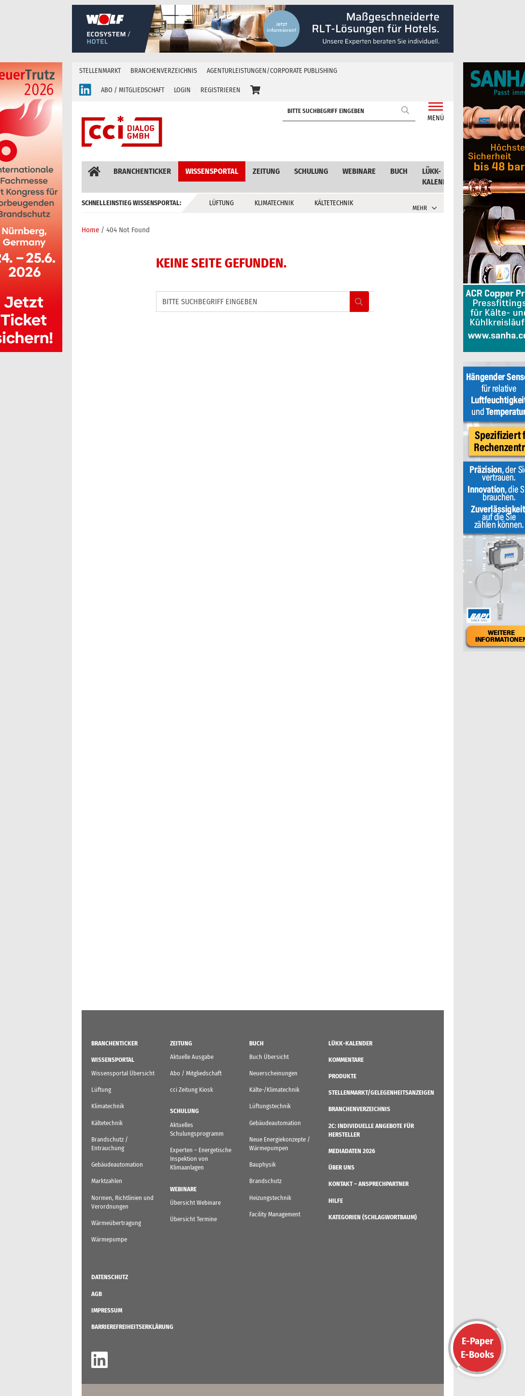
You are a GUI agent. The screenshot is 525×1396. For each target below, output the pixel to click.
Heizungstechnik (270, 1197)
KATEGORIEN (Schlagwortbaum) (372, 1217)
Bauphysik (262, 1164)
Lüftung (221, 203)
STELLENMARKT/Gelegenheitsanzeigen (381, 1092)
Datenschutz (109, 1277)
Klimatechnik (274, 203)
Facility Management (274, 1214)
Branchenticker (142, 171)
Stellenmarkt (100, 71)
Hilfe (335, 1200)
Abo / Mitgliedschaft (196, 1073)
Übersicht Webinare (195, 1202)
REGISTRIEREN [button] (220, 90)
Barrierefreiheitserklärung (132, 1326)
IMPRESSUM (106, 1310)
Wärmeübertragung (116, 1223)
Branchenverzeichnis (163, 71)
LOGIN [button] (182, 90)
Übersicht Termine (193, 1219)
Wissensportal (211, 171)
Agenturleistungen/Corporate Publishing (272, 71)
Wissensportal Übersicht (123, 1073)
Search (405, 109)
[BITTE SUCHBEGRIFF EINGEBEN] (351, 111)
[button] (255, 90)
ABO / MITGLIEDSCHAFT (132, 90)
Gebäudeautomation (117, 1164)
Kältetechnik (333, 203)
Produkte (342, 1076)
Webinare (359, 171)
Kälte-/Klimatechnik (274, 1089)
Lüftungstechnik (270, 1106)
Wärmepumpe (109, 1239)
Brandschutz (265, 1180)
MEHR (419, 208)
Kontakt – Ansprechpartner (368, 1183)
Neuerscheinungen (273, 1073)
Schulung (311, 171)
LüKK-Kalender (439, 176)
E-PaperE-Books (477, 1347)
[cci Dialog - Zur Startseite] (122, 131)
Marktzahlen (106, 1180)
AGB (96, 1293)
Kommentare (346, 1059)
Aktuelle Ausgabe (191, 1056)
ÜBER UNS (341, 1167)
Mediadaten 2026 (351, 1151)
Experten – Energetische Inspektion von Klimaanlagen (200, 1158)
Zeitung (266, 171)
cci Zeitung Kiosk (191, 1089)
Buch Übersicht (269, 1056)
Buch (399, 171)
